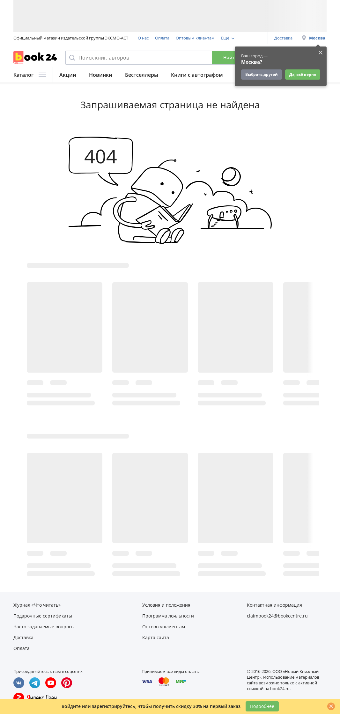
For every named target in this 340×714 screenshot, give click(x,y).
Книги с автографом (197, 74)
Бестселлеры (141, 74)
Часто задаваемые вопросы (44, 627)
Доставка (283, 38)
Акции (67, 74)
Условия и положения (166, 605)
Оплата (162, 38)
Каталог (29, 74)
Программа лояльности (168, 616)
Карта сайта (155, 637)
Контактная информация (274, 605)
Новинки (100, 74)
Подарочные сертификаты (42, 616)
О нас (143, 38)
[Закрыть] (331, 706)
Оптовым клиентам (195, 38)
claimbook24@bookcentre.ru (277, 616)
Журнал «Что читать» (37, 605)
